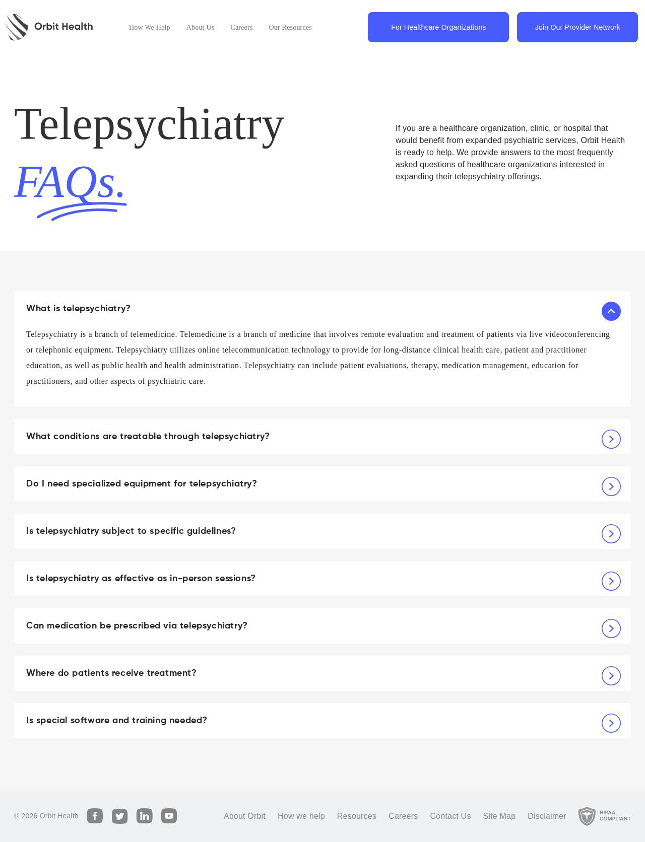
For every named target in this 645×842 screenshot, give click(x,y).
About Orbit (245, 816)
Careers (241, 27)
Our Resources (290, 27)
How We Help (149, 27)
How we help (301, 816)
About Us (200, 27)
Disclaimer (547, 816)
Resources (356, 816)
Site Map (499, 816)
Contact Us (450, 816)
